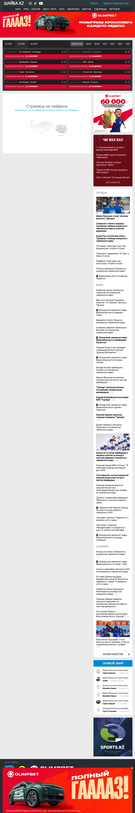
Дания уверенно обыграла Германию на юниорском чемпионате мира (109, 427)
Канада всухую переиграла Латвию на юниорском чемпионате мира (109, 370)
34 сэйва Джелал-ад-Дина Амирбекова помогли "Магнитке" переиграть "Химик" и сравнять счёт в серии (112, 580)
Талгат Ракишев (109, 711)
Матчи (86, 9)
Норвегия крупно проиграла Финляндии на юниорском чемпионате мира (109, 591)
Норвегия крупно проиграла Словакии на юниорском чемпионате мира (109, 292)
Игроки (114, 9)
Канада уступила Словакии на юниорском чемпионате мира (111, 552)
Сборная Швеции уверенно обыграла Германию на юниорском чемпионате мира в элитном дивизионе (111, 603)
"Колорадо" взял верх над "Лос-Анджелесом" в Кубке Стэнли (111, 247)
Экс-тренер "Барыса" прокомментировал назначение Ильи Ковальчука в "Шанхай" (111, 614)
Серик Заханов (109, 673)
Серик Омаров (109, 704)
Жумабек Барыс (109, 688)
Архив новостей (113, 654)
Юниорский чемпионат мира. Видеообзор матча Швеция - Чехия (111, 312)
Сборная (73, 9)
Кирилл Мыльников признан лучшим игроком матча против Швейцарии (111, 380)
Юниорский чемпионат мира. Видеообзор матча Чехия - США (111, 562)
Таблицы (100, 9)
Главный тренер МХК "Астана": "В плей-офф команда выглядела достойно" (112, 467)
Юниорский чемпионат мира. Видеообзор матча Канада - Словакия (111, 537)
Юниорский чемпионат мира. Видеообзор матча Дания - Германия (111, 407)
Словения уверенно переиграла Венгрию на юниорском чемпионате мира (111, 330)
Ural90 (105, 681)
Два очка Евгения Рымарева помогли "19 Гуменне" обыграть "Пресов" (111, 302)
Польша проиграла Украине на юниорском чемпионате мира (111, 269)
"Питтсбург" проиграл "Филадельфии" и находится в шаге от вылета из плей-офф (110, 527)
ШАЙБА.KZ (14, 3)
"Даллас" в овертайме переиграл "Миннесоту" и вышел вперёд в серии (112, 500)
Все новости (113, 182)
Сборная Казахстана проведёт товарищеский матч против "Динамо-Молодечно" (111, 350)
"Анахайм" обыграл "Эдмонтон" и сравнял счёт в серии (112, 518)
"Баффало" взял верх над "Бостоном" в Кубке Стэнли (109, 262)
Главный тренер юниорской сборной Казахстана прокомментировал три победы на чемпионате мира (111, 489)
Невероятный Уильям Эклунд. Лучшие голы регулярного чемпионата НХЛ (112, 510)
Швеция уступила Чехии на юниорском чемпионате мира (110, 321)
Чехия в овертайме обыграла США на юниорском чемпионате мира (113, 570)
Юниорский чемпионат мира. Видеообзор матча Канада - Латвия (111, 360)
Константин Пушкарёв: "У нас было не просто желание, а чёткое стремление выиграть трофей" (112, 642)
